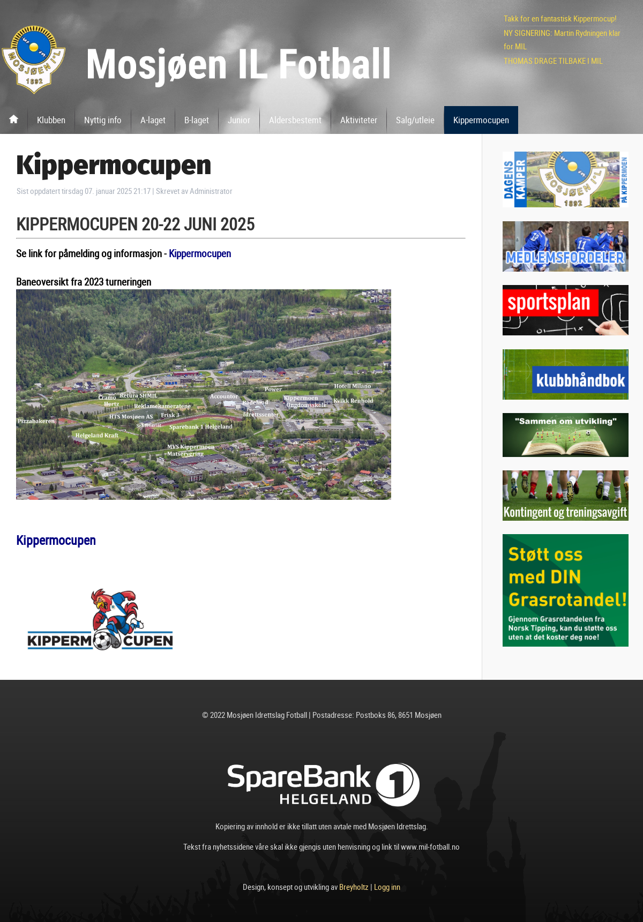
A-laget (153, 120)
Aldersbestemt (295, 120)
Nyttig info (103, 120)
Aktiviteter (358, 120)
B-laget (196, 120)
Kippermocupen (481, 120)
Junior (239, 120)
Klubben (51, 120)
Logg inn (387, 886)
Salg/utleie (415, 120)
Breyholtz (354, 886)
